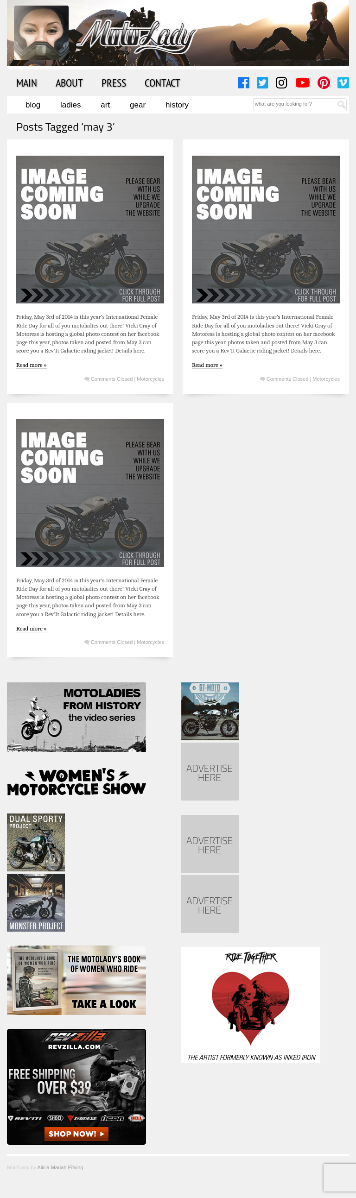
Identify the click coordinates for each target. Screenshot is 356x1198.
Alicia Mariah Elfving (60, 1167)
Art (105, 105)
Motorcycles (150, 379)
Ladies (70, 105)
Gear (138, 105)
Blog (32, 105)
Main (26, 82)
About (69, 82)
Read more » (31, 364)
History (177, 105)
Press (114, 82)
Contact (162, 82)
